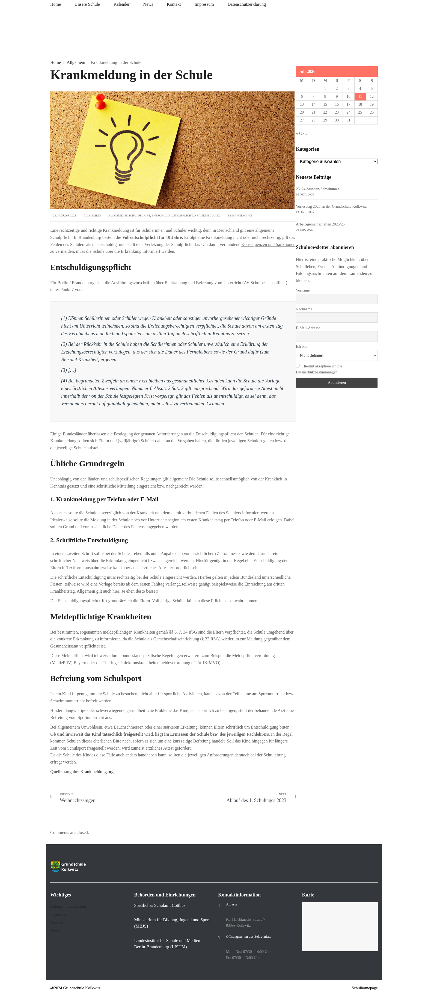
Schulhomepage (365, 988)
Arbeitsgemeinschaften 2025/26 (320, 224)
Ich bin (301, 346)
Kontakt (174, 4)
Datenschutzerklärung (247, 4)
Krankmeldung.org (97, 771)
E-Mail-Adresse (308, 328)
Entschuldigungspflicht (172, 215)
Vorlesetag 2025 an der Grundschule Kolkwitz (331, 206)
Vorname (303, 290)
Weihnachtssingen (78, 800)
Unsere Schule (87, 4)
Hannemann (242, 215)
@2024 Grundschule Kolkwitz (75, 988)
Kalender (122, 4)
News (148, 4)
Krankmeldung (207, 215)
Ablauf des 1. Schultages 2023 (256, 800)
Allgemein (92, 215)
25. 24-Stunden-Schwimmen (318, 189)
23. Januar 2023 (64, 215)
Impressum (204, 4)
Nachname (304, 309)
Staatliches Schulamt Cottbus (160, 905)
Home (55, 4)
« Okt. (301, 133)
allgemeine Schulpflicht (129, 215)
